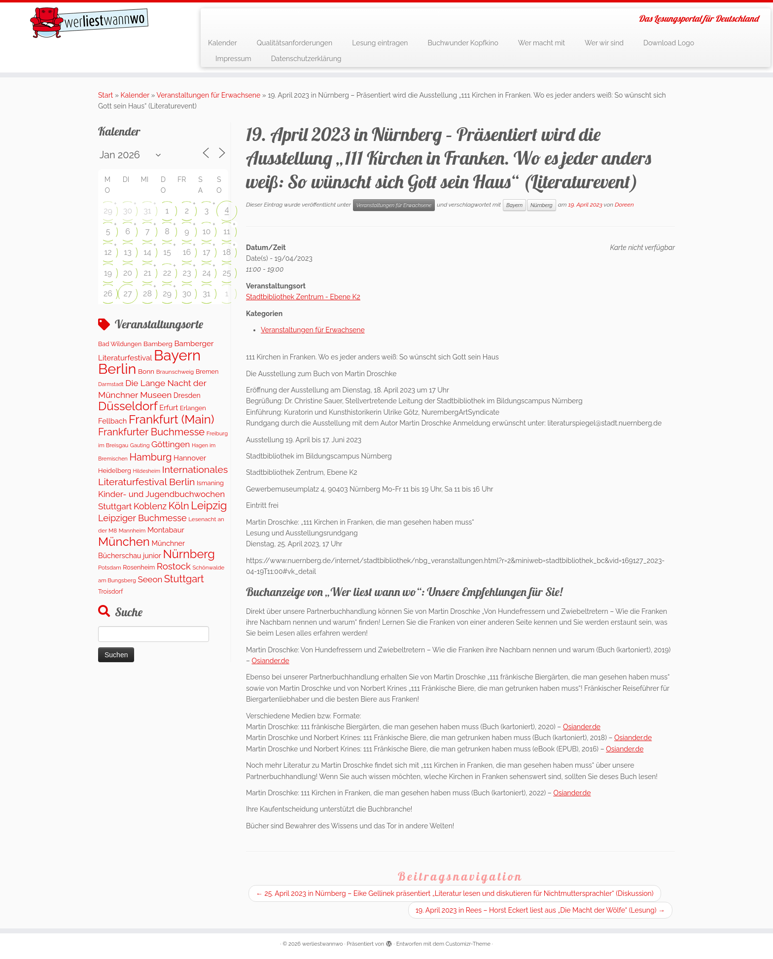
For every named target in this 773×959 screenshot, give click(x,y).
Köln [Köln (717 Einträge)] (179, 506)
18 (227, 252)
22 (167, 273)
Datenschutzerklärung (306, 59)
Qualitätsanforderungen (295, 43)
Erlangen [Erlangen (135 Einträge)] (193, 408)
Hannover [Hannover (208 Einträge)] (190, 458)
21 (147, 273)
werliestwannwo (322, 944)
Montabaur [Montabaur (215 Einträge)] (165, 530)
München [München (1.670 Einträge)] (124, 541)
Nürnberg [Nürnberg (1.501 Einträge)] (188, 554)
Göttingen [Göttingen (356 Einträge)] (170, 444)
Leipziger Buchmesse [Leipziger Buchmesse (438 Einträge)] (142, 518)
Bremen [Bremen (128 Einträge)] (207, 371)
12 (107, 252)
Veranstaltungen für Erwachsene (209, 95)
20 (127, 273)
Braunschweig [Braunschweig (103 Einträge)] (175, 371)
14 (147, 252)
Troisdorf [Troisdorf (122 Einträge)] (110, 591)
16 (187, 252)
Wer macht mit (541, 43)
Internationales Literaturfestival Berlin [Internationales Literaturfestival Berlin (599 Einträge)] (163, 475)
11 (226, 231)
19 (108, 273)
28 (147, 293)
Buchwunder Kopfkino (463, 43)
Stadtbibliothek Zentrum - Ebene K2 (303, 297)
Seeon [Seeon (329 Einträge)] (150, 579)
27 (128, 293)
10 (207, 231)
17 (206, 252)
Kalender (222, 43)
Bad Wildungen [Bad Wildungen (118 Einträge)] (119, 344)
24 (206, 273)
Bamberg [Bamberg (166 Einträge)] (158, 344)
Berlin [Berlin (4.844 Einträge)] (117, 368)
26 (108, 293)
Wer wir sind (604, 43)
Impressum (233, 59)
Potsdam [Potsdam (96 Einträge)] (109, 567)
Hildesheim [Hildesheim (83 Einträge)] (146, 471)
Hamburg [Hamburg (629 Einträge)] (150, 457)
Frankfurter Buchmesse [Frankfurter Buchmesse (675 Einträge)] (151, 432)
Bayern (514, 205)
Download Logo (668, 43)
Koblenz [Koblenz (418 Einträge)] (150, 506)
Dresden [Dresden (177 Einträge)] (187, 395)
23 (187, 273)
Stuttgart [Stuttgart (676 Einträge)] (184, 579)
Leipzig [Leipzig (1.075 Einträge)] (209, 505)
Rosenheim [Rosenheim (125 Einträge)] (139, 567)
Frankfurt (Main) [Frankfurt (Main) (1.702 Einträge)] (171, 419)
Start (105, 95)
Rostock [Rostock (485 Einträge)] (174, 566)
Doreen (624, 204)
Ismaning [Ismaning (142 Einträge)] (210, 483)
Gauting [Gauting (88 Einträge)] (140, 445)
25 (226, 273)
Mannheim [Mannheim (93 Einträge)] (132, 530)
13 (127, 252)
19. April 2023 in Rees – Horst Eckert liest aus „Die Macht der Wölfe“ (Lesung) (540, 910)
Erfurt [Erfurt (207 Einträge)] (168, 407)
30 (127, 210)
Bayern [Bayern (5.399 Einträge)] (177, 355)
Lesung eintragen (380, 43)
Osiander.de (270, 661)
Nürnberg (541, 205)
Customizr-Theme (468, 944)
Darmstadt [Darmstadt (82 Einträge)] (111, 384)
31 (147, 210)
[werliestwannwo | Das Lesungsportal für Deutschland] (89, 22)
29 (108, 210)
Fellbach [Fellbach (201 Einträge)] (112, 421)
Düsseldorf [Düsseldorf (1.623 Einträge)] (128, 406)
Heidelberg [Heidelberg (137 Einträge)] (114, 470)
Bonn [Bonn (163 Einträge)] (146, 371)
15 (167, 252)
